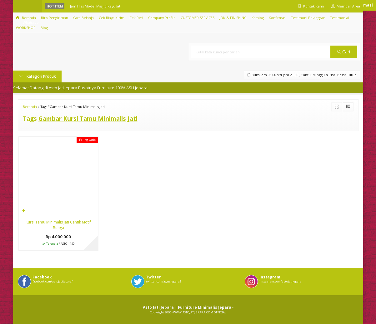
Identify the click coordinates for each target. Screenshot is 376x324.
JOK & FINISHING (233, 17)
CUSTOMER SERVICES (197, 17)
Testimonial (339, 17)
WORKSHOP (26, 27)
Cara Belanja (83, 17)
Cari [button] (343, 52)
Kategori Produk (37, 76)
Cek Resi (136, 17)
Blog (44, 27)
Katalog (258, 17)
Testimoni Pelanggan (308, 17)
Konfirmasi (277, 17)
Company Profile (162, 17)
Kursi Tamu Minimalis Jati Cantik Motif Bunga (58, 224)
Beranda (26, 17)
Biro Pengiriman (54, 17)
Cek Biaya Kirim (111, 17)
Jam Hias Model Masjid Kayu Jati (95, 6)
